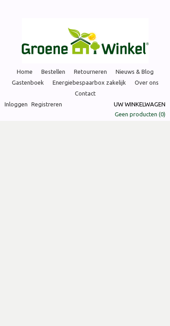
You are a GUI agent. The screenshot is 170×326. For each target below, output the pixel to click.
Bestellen (53, 71)
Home (25, 71)
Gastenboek (28, 82)
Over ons (147, 82)
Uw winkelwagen (139, 104)
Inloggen (16, 104)
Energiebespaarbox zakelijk (89, 82)
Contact (85, 93)
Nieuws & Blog (135, 71)
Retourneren (90, 71)
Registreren (46, 104)
